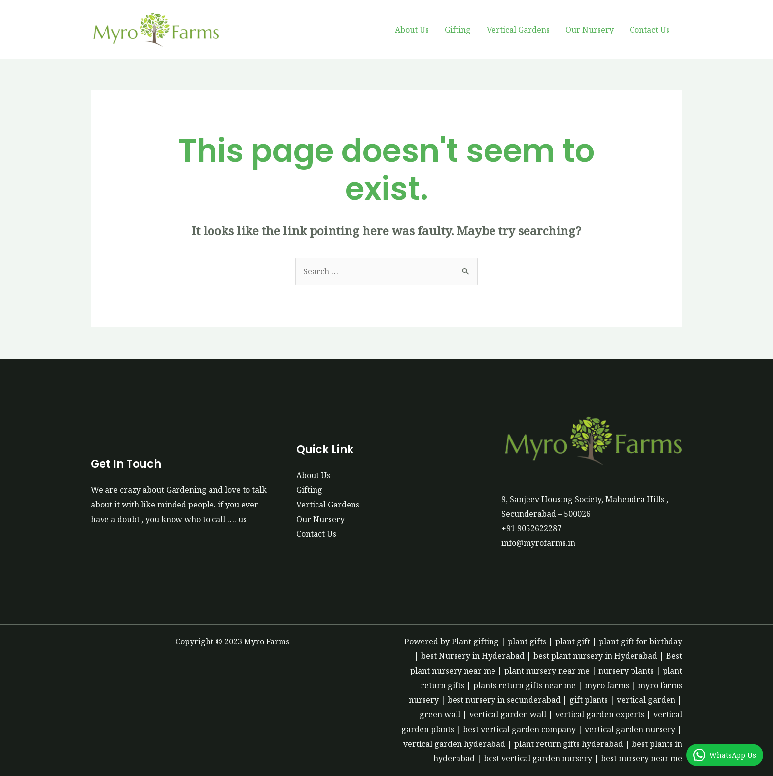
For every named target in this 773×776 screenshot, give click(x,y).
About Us (412, 29)
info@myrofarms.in (538, 543)
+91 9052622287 (531, 528)
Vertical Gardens (518, 29)
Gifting (458, 29)
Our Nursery (589, 29)
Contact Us (649, 29)
